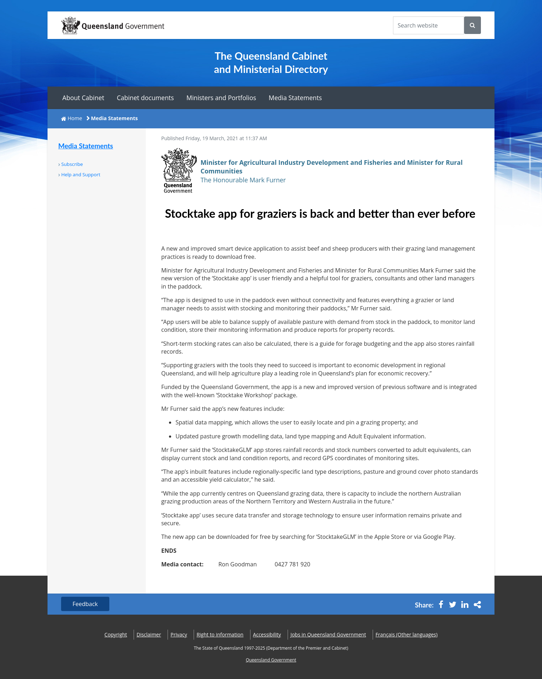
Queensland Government (271, 660)
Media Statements (295, 97)
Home (75, 118)
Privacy (178, 634)
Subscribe (72, 164)
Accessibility (267, 634)
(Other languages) (407, 634)
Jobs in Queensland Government (328, 634)
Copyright (115, 634)
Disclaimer (148, 634)
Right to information (220, 634)
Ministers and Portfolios (221, 97)
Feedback (85, 604)
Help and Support (80, 174)
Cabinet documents (145, 97)
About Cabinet (83, 97)
